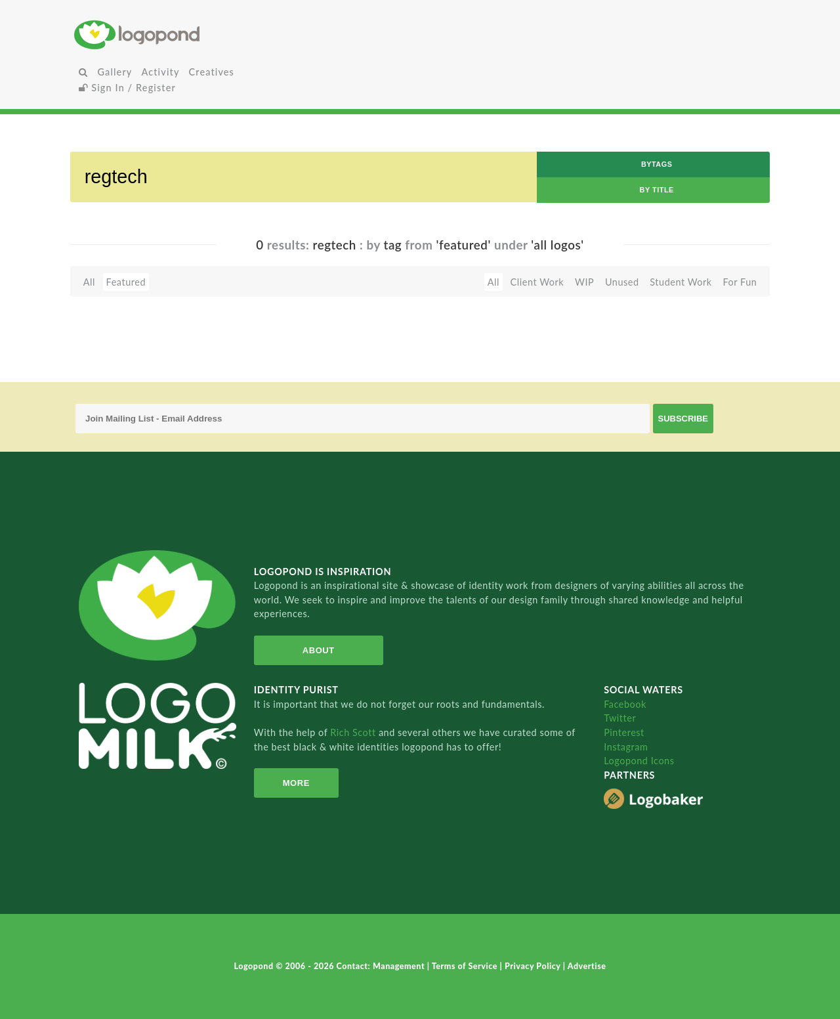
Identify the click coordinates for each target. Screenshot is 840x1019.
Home (189, 34)
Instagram (626, 746)
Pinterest (624, 732)
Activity (160, 71)
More (295, 783)
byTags (657, 164)
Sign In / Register (127, 87)
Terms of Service (466, 966)
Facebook (625, 704)
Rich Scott (354, 732)
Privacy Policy (534, 966)
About (317, 650)
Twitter (620, 718)
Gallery (114, 71)
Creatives (211, 71)
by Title (657, 190)
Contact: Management (382, 966)
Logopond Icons (639, 760)
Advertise (587, 966)
